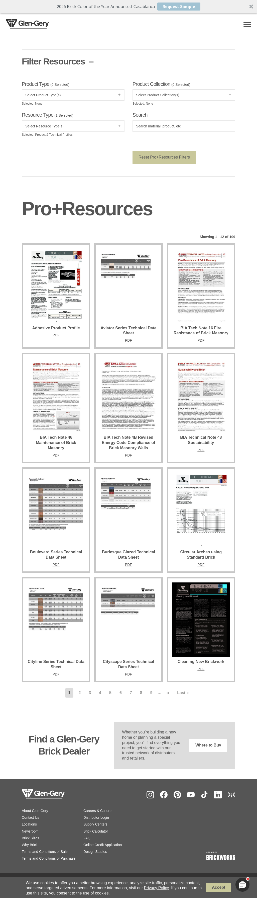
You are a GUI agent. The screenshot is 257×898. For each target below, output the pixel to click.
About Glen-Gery (35, 812)
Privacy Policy (156, 888)
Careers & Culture (97, 812)
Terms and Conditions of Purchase (48, 859)
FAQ (86, 839)
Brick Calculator (95, 832)
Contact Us (30, 818)
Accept (218, 887)
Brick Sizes (30, 839)
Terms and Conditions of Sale (45, 853)
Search (140, 116)
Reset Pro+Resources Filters (164, 158)
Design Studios (95, 853)
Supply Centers (95, 825)
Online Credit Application (102, 846)
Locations (29, 825)
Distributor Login (96, 818)
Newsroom (30, 832)
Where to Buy (208, 746)
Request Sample (179, 6)
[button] (128, 6)
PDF (56, 336)
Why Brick (30, 846)
